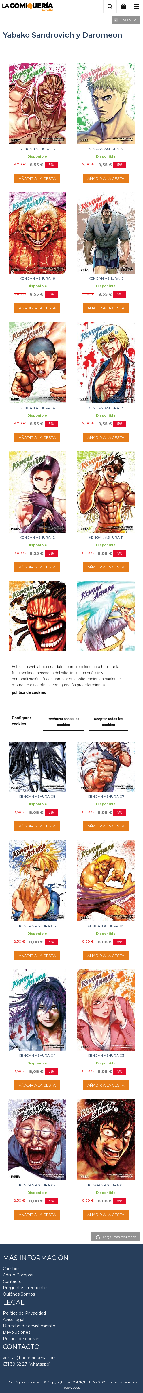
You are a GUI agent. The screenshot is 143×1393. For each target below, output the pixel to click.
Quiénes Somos (19, 1294)
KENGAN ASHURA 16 (37, 278)
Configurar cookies (25, 1382)
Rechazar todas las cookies (64, 722)
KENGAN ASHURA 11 (106, 537)
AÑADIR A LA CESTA (37, 178)
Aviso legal (13, 1319)
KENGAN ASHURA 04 (37, 1055)
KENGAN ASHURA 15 (106, 278)
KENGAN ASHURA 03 (106, 1055)
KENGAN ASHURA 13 (105, 408)
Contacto (12, 1281)
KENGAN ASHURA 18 (37, 149)
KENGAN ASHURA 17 (105, 149)
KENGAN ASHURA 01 (106, 1185)
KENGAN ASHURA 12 (37, 537)
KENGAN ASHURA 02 (37, 1185)
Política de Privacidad (24, 1313)
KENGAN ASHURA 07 (106, 796)
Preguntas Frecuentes (25, 1287)
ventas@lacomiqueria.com (30, 1357)
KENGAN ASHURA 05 (106, 926)
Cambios (11, 1268)
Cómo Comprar (18, 1275)
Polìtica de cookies (21, 1338)
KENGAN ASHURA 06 (37, 926)
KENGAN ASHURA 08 (37, 796)
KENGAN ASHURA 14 (37, 408)
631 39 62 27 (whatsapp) (26, 1364)
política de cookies (29, 692)
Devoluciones (16, 1332)
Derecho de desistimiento (29, 1326)
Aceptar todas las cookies (108, 722)
